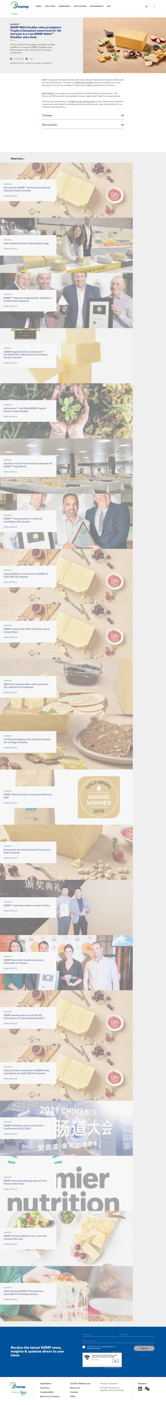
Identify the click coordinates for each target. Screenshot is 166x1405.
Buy (109, 6)
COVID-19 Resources (80, 1384)
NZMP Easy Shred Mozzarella (82, 101)
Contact (74, 1392)
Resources (75, 1388)
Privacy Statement (107, 1346)
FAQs (72, 1397)
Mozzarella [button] (83, 124)
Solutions (50, 6)
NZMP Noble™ (48, 93)
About (39, 6)
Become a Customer (50, 1397)
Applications (80, 6)
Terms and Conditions (94, 1348)
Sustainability (97, 6)
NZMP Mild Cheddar (84, 82)
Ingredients (65, 6)
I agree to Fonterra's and (101, 1347)
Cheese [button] (83, 115)
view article (10, 196)
